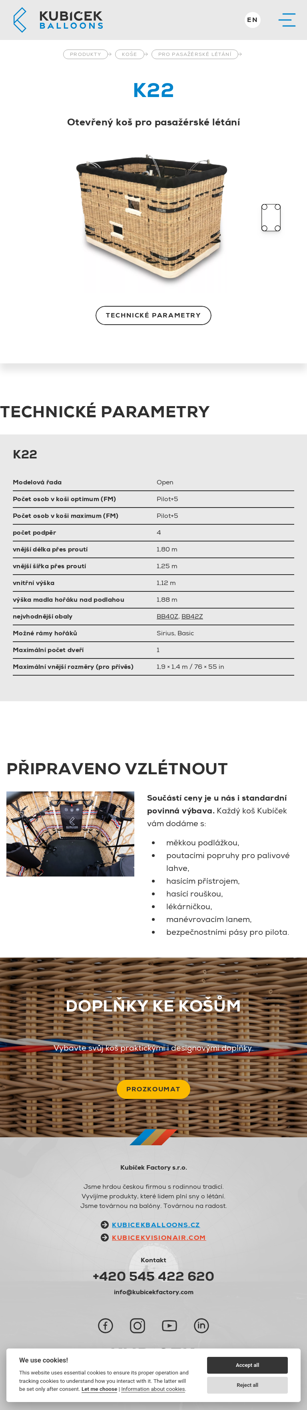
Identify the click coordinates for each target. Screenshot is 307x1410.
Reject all (247, 1385)
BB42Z (192, 616)
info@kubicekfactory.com (153, 1292)
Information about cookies (153, 1389)
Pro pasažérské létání (194, 54)
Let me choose (99, 1389)
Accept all (247, 1365)
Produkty (85, 54)
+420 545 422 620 (153, 1276)
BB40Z (167, 616)
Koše (130, 54)
